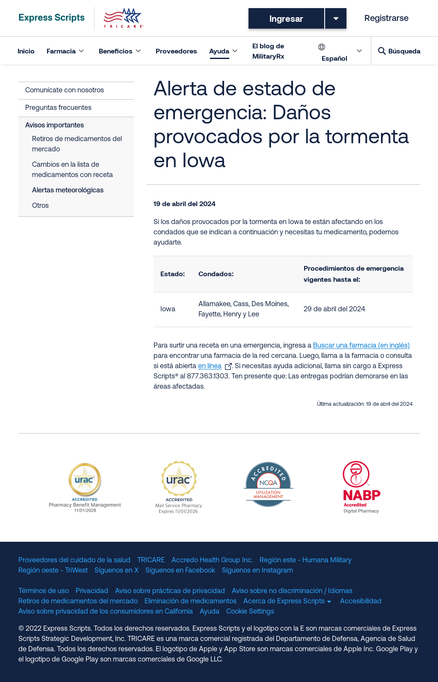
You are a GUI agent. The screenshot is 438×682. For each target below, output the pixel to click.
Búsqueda (404, 51)
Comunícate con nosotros (64, 90)
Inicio (26, 51)
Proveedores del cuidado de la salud (74, 560)
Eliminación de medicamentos (191, 601)
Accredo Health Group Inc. (212, 560)
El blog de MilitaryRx (268, 50)
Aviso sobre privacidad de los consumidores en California (105, 611)
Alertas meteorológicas (68, 190)
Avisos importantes (54, 125)
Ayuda (209, 611)
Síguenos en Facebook (180, 570)
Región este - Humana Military (306, 560)
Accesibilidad (361, 601)
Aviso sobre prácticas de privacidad (170, 591)
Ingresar (286, 18)
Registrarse (386, 19)
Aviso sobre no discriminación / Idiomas (292, 591)
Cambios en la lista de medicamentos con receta (72, 170)
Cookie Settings (250, 611)
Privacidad (92, 591)
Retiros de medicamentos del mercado (77, 144)
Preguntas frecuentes (58, 108)
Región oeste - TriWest (53, 570)
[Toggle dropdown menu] (335, 18)
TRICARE (151, 560)
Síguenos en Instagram (257, 570)
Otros (40, 206)
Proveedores (176, 51)
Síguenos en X (117, 570)
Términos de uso (43, 591)
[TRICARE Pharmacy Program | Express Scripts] (81, 18)
